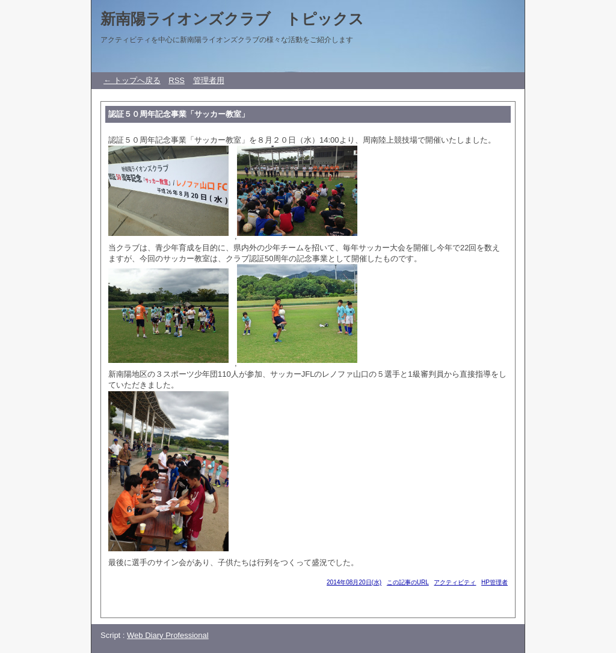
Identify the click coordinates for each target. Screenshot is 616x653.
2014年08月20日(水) (354, 582)
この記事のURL (408, 582)
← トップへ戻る (132, 80)
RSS (176, 80)
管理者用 (208, 80)
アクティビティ (455, 582)
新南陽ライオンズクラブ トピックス (232, 18)
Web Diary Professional (168, 635)
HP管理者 (494, 582)
